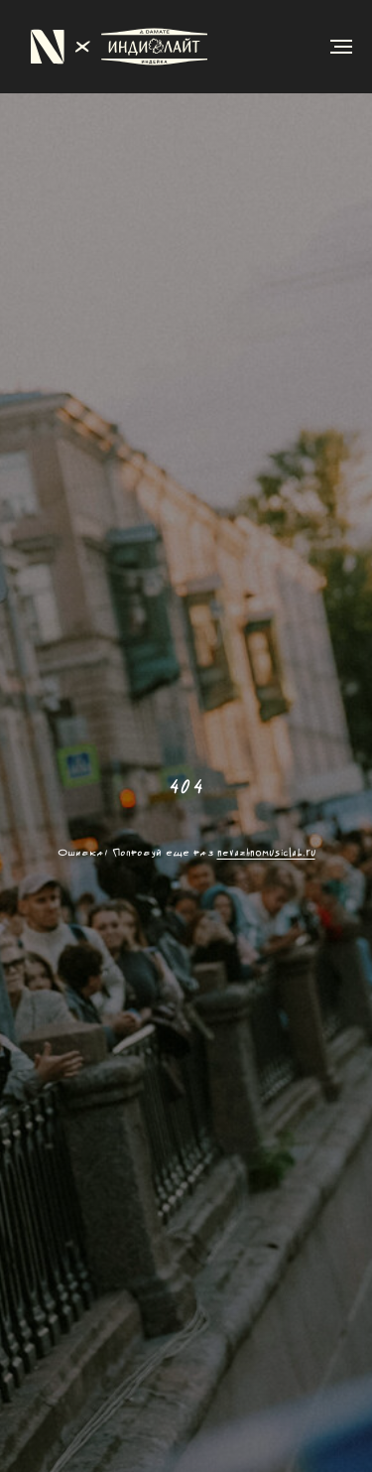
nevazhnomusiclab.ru (266, 853)
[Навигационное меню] (341, 47)
